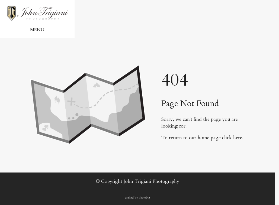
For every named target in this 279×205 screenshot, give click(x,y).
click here (232, 137)
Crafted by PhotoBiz (137, 198)
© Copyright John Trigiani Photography (137, 181)
